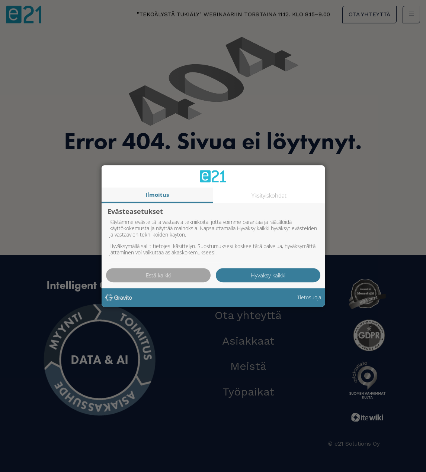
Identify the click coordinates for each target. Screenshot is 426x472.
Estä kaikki (158, 275)
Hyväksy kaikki (268, 275)
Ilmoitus (157, 194)
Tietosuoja (309, 297)
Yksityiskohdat (269, 195)
